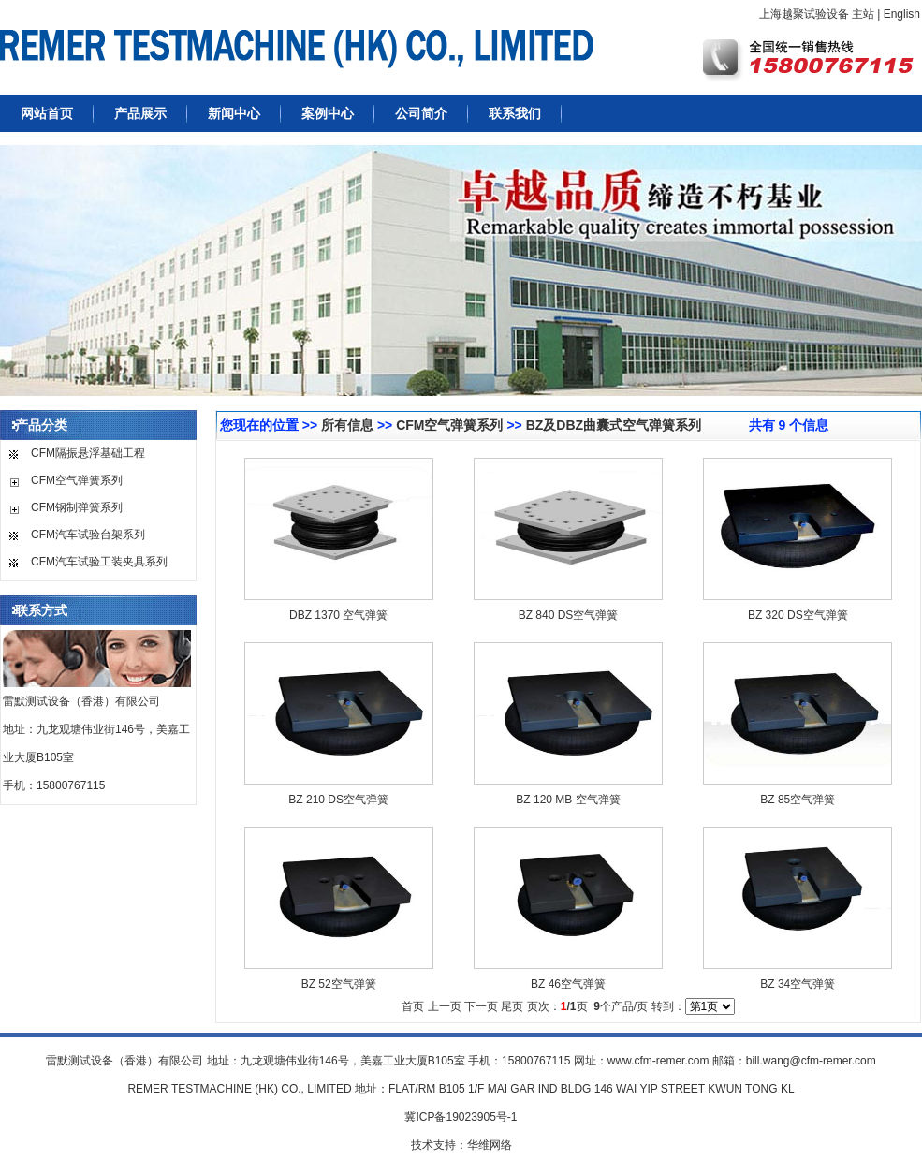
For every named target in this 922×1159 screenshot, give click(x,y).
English (902, 14)
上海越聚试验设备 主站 (816, 14)
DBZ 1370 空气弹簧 (338, 615)
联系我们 (515, 113)
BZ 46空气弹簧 (568, 983)
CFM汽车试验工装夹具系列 (99, 561)
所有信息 (347, 425)
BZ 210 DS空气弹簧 (338, 799)
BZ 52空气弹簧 (338, 983)
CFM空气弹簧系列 (77, 480)
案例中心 (327, 113)
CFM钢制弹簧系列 (77, 507)
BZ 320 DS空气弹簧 (798, 615)
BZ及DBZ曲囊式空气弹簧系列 (613, 425)
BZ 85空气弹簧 (797, 799)
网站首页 (47, 113)
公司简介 (421, 113)
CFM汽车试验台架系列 (88, 534)
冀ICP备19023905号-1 (460, 1116)
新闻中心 (234, 113)
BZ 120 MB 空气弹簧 (568, 799)
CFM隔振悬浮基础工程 (88, 453)
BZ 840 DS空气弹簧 (569, 615)
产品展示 (140, 113)
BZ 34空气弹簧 (797, 983)
